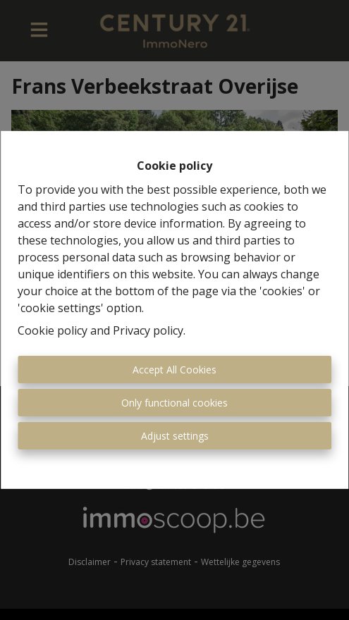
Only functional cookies (174, 402)
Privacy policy (148, 330)
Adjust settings (175, 435)
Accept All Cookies (174, 369)
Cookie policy (52, 330)
